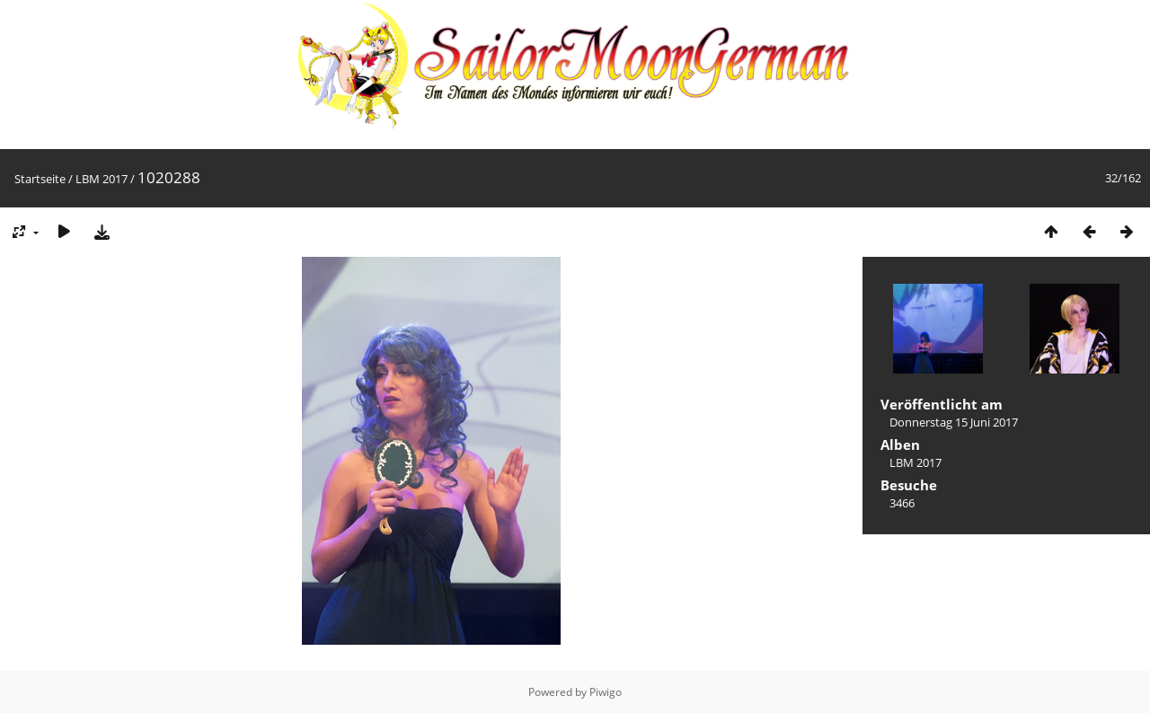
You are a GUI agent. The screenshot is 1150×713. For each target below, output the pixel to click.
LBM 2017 (101, 179)
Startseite (40, 179)
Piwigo (605, 692)
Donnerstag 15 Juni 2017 (953, 422)
